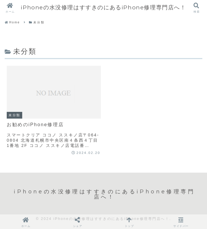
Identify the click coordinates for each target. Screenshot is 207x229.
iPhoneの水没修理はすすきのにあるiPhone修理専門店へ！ (103, 7)
